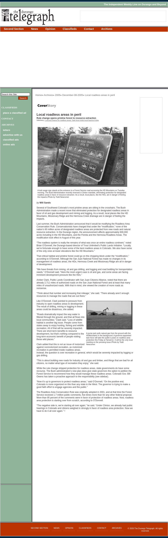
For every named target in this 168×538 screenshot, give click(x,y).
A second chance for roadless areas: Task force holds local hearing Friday (72, 120)
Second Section (14, 28)
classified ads (11, 139)
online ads (9, 144)
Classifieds (70, 28)
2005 (57, 95)
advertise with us (12, 134)
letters (6, 130)
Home (38, 95)
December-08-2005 (72, 95)
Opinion (50, 28)
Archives (106, 28)
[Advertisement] (84, 59)
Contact (89, 28)
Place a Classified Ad (14, 112)
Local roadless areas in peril (100, 95)
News (34, 28)
